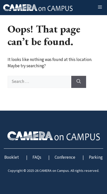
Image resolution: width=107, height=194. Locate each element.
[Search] (78, 82)
